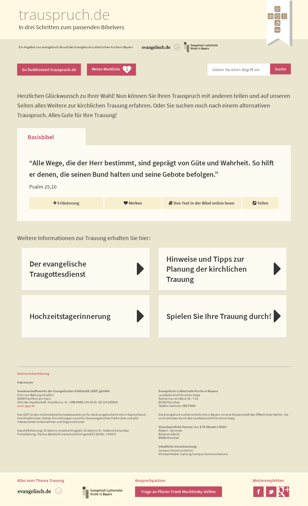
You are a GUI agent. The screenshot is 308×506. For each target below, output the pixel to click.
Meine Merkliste (111, 69)
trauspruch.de (64, 14)
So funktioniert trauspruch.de (49, 69)
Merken (133, 203)
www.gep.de (26, 406)
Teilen (260, 203)
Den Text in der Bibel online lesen (201, 203)
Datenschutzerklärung (33, 373)
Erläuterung (66, 203)
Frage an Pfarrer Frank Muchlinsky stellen (178, 491)
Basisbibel (41, 137)
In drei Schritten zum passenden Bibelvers (71, 27)
